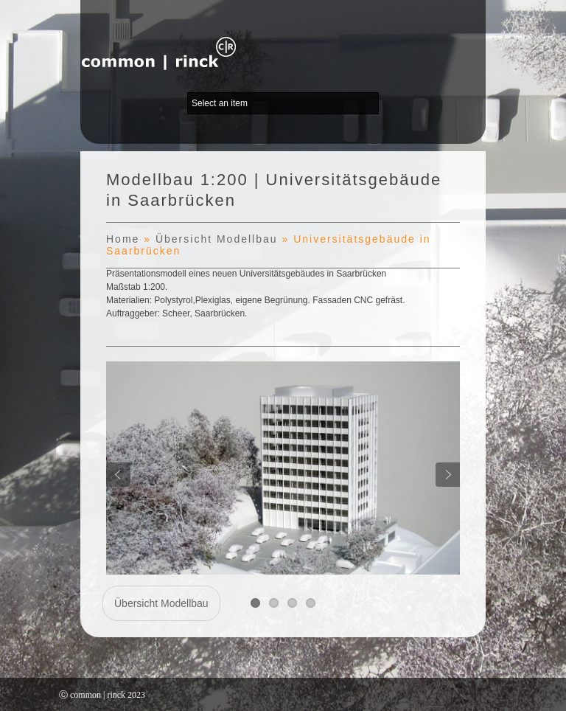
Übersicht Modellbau (217, 239)
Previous (118, 474)
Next (448, 474)
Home (122, 239)
